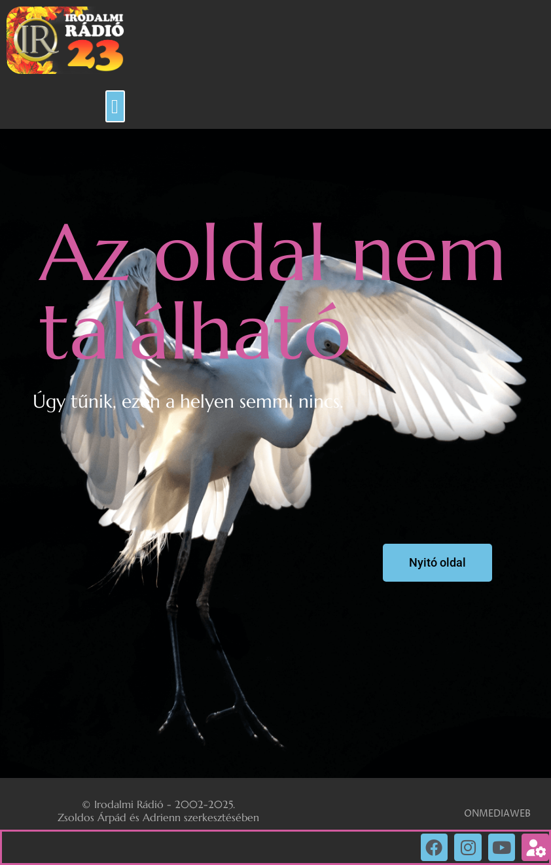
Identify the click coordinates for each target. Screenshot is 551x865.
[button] (115, 106)
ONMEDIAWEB (497, 813)
